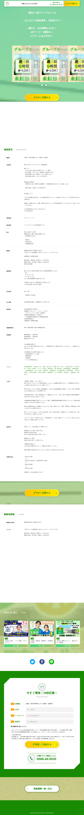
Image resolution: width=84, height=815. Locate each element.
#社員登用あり (70, 370)
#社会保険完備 (61, 370)
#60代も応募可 (42, 372)
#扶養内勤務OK (28, 366)
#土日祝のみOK (69, 366)
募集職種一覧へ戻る (43, 789)
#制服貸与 (73, 372)
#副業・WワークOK (58, 366)
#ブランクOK (37, 370)
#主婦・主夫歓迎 (31, 368)
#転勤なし (66, 372)
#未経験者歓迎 (67, 368)
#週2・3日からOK (47, 366)
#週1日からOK (37, 366)
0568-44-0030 (56, 5)
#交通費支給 (52, 370)
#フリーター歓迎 (41, 368)
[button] (70, 65)
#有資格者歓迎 (29, 370)
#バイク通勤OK (58, 372)
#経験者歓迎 (75, 368)
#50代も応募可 (33, 372)
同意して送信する (42, 744)
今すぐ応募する (70, 3)
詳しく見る (16, 645)
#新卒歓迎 (50, 368)
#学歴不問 (45, 370)
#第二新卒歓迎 (58, 368)
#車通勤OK (50, 372)
